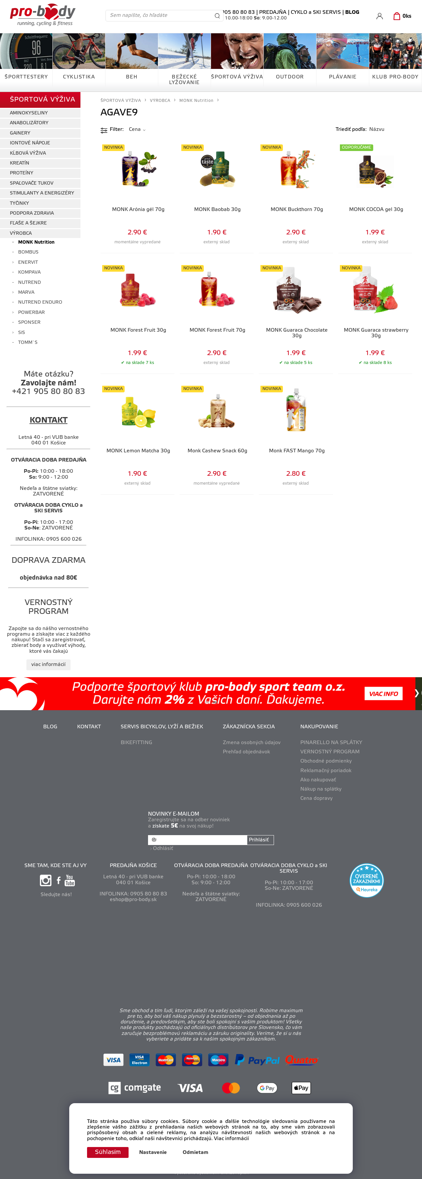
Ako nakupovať (318, 780)
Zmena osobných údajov (252, 743)
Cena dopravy (316, 798)
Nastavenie (153, 1152)
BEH (132, 77)
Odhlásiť (163, 848)
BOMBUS (28, 252)
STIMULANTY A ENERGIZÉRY (42, 193)
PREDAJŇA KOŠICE (133, 865)
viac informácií (48, 664)
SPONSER (29, 322)
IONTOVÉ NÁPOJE (30, 143)
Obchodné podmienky (326, 761)
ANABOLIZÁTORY (29, 123)
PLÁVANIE (343, 77)
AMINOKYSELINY (29, 113)
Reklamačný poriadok (325, 771)
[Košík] (401, 16)
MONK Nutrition (36, 242)
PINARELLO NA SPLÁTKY (331, 743)
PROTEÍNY (21, 173)
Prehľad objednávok (246, 752)
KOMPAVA (29, 272)
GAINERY (20, 133)
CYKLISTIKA (79, 77)
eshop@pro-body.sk (133, 899)
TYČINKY (19, 203)
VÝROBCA (21, 233)
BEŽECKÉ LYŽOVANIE (184, 80)
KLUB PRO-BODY (395, 77)
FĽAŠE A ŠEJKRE (28, 223)
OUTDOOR (290, 77)
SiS (21, 333)
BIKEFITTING (136, 743)
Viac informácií (231, 1138)
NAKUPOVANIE (319, 727)
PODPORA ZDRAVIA (32, 213)
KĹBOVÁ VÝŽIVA (28, 153)
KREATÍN (19, 163)
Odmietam (195, 1152)
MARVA (26, 292)
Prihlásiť (259, 840)
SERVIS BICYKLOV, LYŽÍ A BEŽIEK (162, 727)
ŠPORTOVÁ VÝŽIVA (237, 77)
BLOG (50, 727)
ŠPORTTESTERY (26, 77)
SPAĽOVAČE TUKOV (31, 183)
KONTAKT (89, 727)
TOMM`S (28, 343)
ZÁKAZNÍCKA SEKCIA (249, 727)
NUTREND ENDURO (40, 302)
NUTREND (29, 283)
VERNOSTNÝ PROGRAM (330, 752)
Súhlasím (108, 1152)
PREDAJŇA (272, 12)
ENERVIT (28, 262)
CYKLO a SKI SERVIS (316, 12)
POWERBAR (31, 313)
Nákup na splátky (321, 789)
